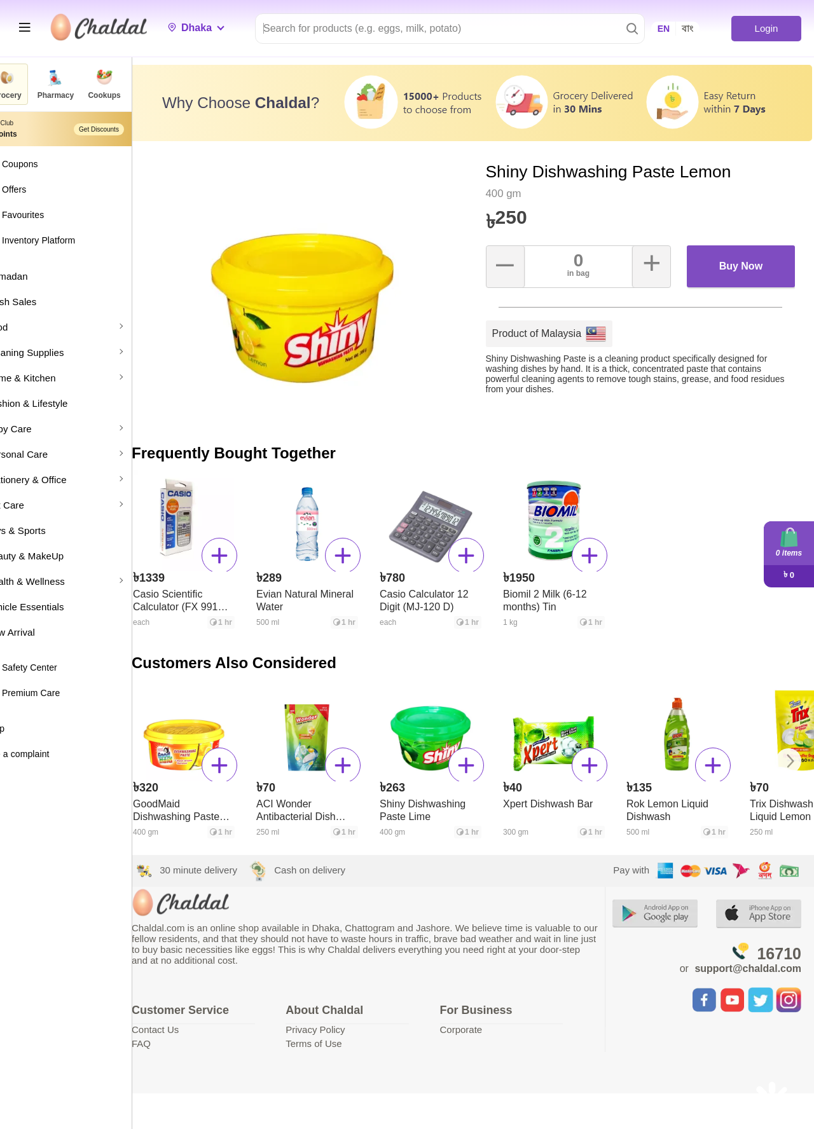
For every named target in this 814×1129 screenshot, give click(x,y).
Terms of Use (340, 1037)
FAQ (174, 1037)
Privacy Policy (341, 1023)
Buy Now (743, 260)
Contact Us (188, 1023)
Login (766, 28)
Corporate (479, 1023)
